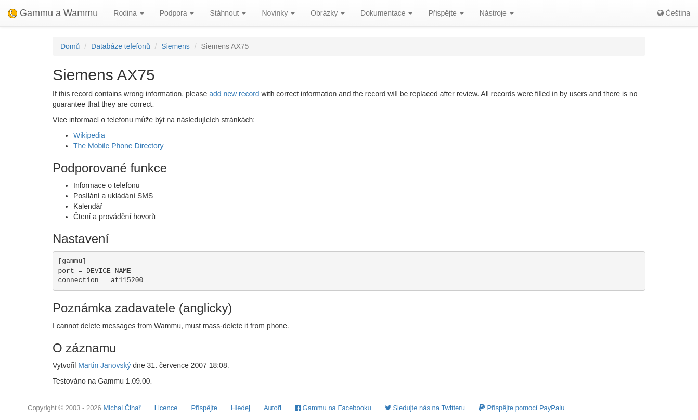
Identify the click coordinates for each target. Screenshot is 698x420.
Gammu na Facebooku (333, 408)
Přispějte (204, 408)
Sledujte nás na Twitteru (425, 408)
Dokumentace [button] (386, 13)
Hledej (240, 408)
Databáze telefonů (120, 46)
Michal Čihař (121, 408)
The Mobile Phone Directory (118, 146)
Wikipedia (89, 135)
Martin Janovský (104, 365)
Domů (70, 46)
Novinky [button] (278, 13)
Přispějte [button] (445, 13)
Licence (166, 408)
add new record (234, 94)
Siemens (175, 46)
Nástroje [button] (497, 13)
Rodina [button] (128, 13)
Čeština (673, 13)
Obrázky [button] (328, 13)
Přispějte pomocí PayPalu (521, 408)
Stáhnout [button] (228, 13)
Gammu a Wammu (53, 13)
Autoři (272, 408)
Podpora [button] (177, 13)
